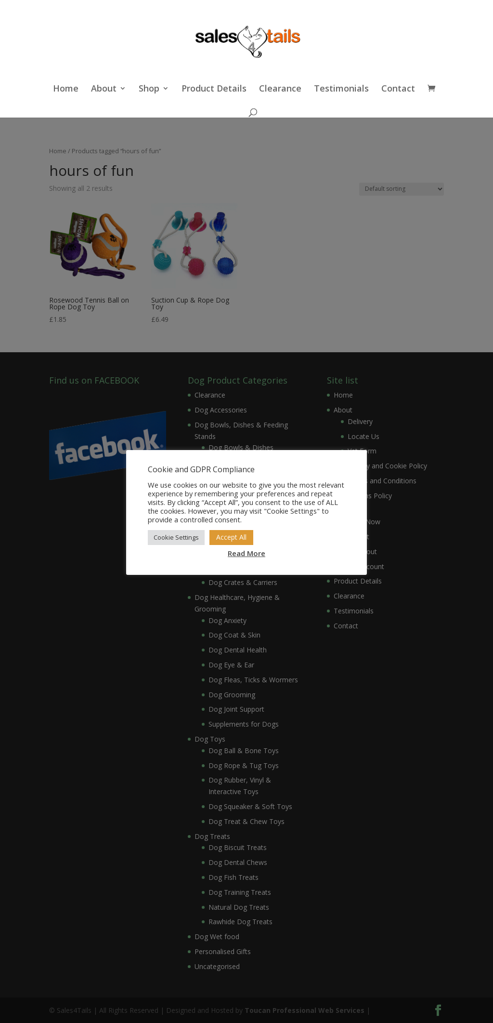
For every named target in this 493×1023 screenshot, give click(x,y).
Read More (246, 553)
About (104, 89)
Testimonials (341, 89)
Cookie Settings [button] (176, 537)
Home (65, 89)
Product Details (214, 89)
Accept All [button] (231, 537)
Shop (149, 89)
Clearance (280, 89)
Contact (398, 89)
